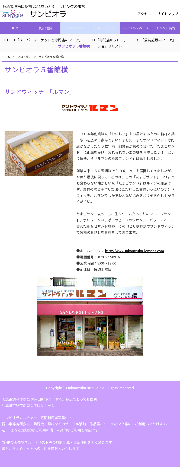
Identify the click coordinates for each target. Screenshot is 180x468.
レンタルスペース (135, 28)
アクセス (144, 13)
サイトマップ (167, 13)
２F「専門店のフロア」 (108, 40)
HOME (15, 28)
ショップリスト (105, 28)
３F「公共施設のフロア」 (155, 40)
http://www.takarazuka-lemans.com (134, 251)
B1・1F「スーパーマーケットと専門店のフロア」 (43, 40)
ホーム (6, 57)
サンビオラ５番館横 (74, 46)
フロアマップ (75, 28)
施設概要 (45, 28)
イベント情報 (165, 28)
